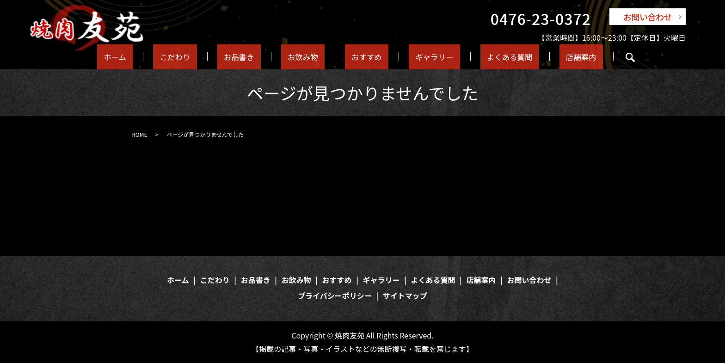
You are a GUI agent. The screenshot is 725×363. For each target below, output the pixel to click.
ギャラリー (422, 56)
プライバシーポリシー (335, 295)
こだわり (188, 56)
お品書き (245, 56)
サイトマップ (405, 295)
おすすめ (360, 56)
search (606, 57)
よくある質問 (493, 56)
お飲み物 (302, 56)
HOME (139, 134)
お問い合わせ (647, 17)
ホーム (135, 56)
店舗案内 (559, 56)
